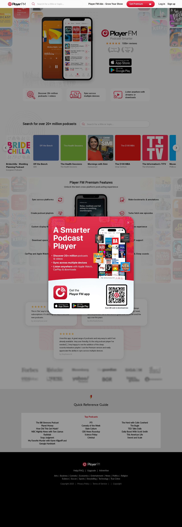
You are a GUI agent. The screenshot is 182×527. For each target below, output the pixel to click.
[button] (162, 4)
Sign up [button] (171, 4)
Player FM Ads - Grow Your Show (105, 4)
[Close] (128, 222)
